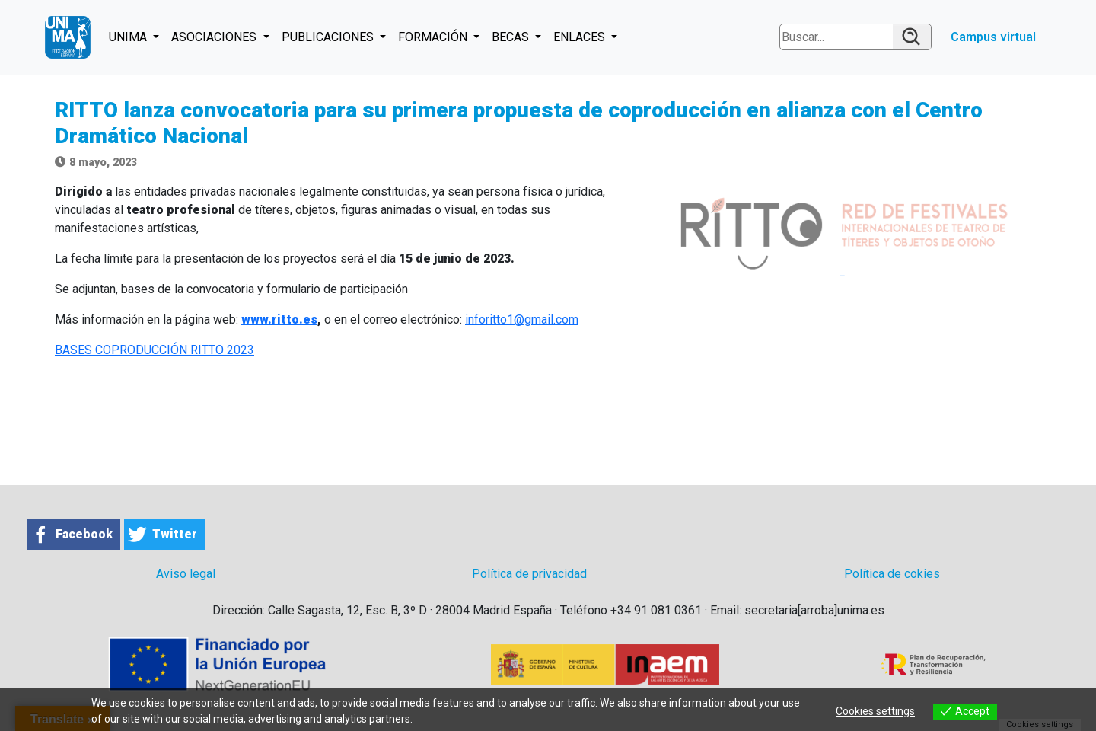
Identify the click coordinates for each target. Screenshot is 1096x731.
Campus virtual (993, 37)
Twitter (174, 534)
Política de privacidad (529, 574)
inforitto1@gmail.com (521, 319)
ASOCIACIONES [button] (215, 37)
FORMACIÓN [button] (434, 37)
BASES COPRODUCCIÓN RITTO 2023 (154, 350)
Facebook (84, 534)
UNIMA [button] (129, 37)
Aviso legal (185, 574)
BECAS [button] (512, 37)
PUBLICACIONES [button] (329, 37)
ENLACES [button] (580, 37)
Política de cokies (892, 574)
